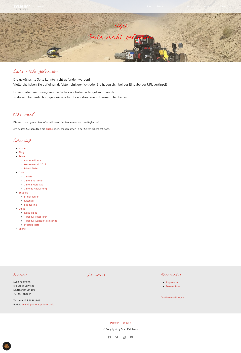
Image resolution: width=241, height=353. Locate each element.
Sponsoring (30, 210)
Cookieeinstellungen (172, 303)
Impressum (172, 288)
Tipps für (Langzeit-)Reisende (40, 226)
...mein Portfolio (33, 185)
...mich (28, 181)
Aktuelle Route (32, 165)
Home (22, 153)
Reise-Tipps (30, 218)
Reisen (22, 161)
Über (21, 177)
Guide (22, 214)
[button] (6, 345)
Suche (49, 134)
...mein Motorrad (33, 189)
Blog (21, 157)
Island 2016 (31, 173)
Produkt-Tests (31, 230)
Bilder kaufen (31, 202)
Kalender (29, 206)
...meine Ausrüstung (35, 194)
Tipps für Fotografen (35, 222)
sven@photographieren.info (38, 309)
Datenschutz (173, 292)
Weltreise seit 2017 (35, 169)
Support (23, 198)
